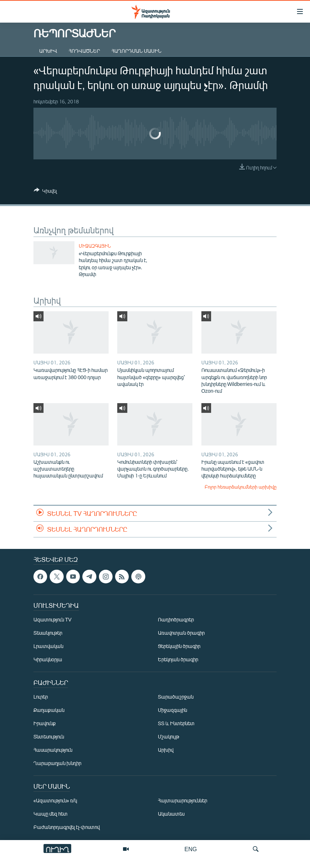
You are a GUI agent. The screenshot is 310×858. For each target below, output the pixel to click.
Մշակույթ (168, 737)
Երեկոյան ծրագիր (178, 660)
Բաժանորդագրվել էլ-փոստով (66, 827)
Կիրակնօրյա (47, 660)
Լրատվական (48, 646)
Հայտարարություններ (182, 801)
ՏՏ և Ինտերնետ (176, 724)
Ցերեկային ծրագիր (179, 646)
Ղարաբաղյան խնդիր (57, 763)
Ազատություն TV (52, 620)
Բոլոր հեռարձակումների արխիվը (241, 487)
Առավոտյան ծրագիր (181, 633)
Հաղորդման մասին (136, 51)
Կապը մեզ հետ (50, 814)
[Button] (45, 192)
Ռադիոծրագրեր (176, 620)
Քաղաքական (48, 710)
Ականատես (171, 814)
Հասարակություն (52, 750)
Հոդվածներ (84, 51)
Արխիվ (48, 51)
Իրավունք (44, 724)
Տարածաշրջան (175, 697)
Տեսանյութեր (47, 633)
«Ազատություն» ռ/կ (55, 801)
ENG (190, 848)
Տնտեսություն (48, 737)
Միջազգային (95, 246)
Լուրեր (40, 697)
